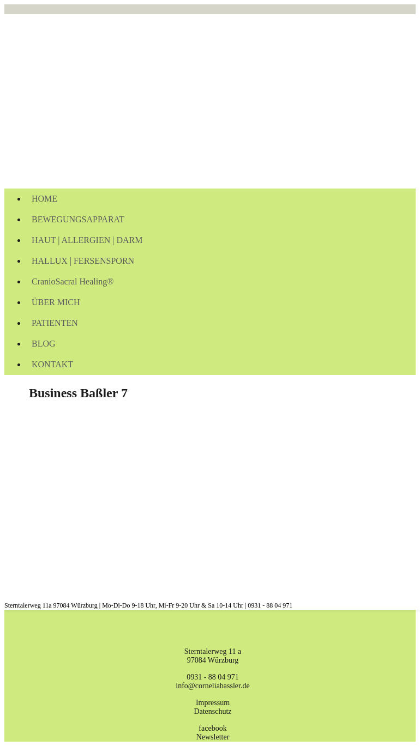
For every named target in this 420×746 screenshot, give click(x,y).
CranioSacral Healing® (72, 281)
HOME (44, 198)
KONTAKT (52, 364)
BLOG (44, 343)
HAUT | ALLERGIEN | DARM (87, 240)
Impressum (213, 703)
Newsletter (213, 737)
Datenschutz (212, 711)
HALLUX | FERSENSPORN (83, 260)
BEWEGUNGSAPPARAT (78, 219)
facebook (212, 728)
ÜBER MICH (56, 302)
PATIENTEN (55, 322)
